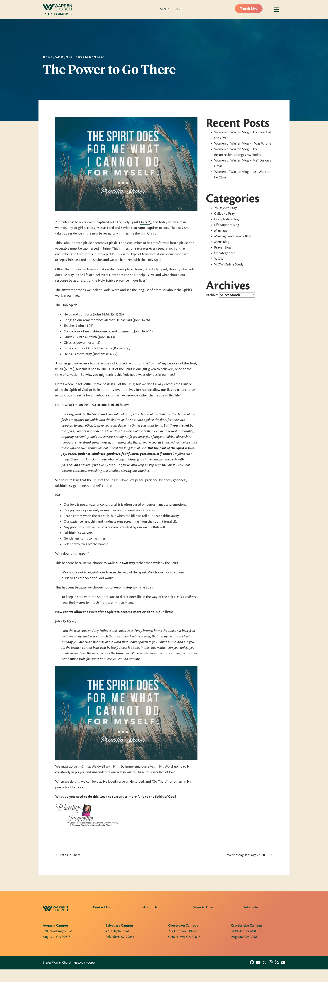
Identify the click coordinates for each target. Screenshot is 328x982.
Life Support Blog (226, 225)
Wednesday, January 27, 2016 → (250, 855)
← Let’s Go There (68, 855)
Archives (212, 295)
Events (164, 9)
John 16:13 (106, 337)
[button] (252, 962)
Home (48, 57)
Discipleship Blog (226, 219)
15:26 (119, 314)
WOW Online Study (228, 264)
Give (179, 9)
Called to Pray (224, 213)
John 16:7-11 (142, 331)
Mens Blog (221, 242)
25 (112, 314)
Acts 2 (145, 222)
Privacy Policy (84, 963)
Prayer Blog (222, 247)
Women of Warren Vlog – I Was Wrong (242, 143)
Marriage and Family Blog (232, 236)
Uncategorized (225, 253)
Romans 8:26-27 (105, 354)
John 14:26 (141, 320)
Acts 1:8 (93, 342)
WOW (59, 57)
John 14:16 (101, 314)
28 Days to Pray (225, 208)
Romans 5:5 (122, 348)
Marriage (220, 230)
